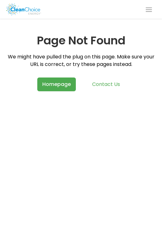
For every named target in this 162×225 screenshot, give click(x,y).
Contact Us (106, 84)
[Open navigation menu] (149, 9)
